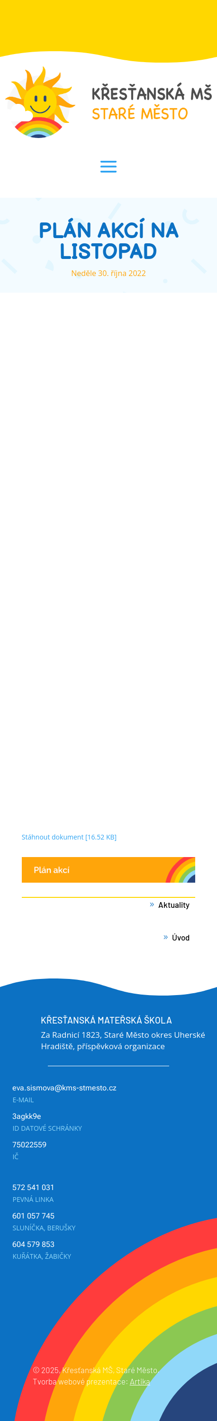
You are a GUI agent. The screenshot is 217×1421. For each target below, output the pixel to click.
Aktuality (174, 904)
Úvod (181, 937)
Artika (140, 1381)
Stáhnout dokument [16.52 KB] (69, 836)
